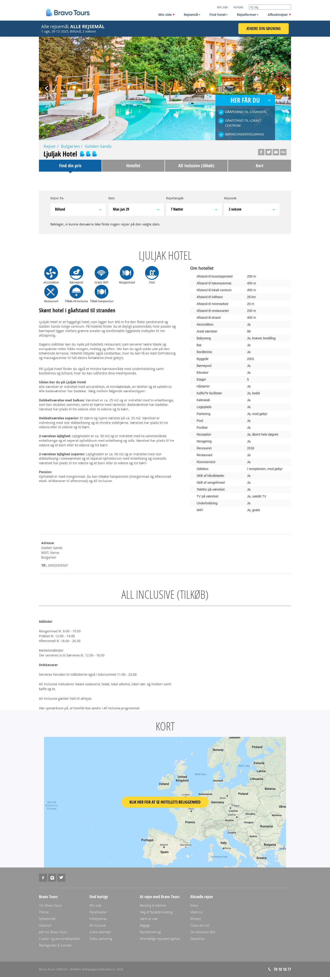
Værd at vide (149, 919)
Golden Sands (98, 146)
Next (283, 87)
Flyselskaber (98, 912)
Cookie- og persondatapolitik (59, 938)
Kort (259, 165)
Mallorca (196, 912)
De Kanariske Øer (202, 932)
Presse (44, 912)
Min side (166, 14)
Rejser (50, 146)
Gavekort (45, 925)
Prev (47, 87)
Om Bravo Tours (50, 905)
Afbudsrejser (279, 14)
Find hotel (218, 14)
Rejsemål (192, 14)
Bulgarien (70, 146)
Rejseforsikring (150, 932)
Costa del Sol (199, 925)
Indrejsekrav (98, 919)
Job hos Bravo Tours (53, 932)
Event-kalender (100, 932)
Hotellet (133, 165)
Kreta (194, 905)
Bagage (145, 925)
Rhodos (195, 919)
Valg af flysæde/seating (156, 912)
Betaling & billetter (153, 905)
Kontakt (238, 7)
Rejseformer (247, 14)
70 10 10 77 (282, 969)
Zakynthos (197, 938)
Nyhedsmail (47, 919)
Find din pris (70, 165)
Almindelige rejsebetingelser (160, 938)
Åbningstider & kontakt (55, 945)
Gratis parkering (100, 938)
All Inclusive (97, 925)
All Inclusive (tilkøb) (196, 165)
